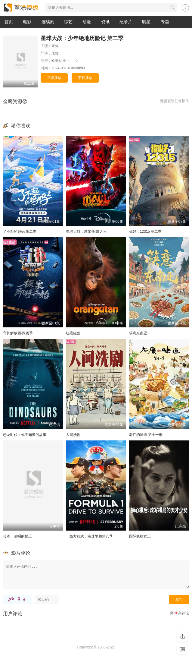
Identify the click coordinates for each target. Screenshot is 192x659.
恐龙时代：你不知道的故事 (24, 435)
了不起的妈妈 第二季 (19, 231)
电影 (27, 21)
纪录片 (125, 21)
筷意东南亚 (138, 333)
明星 (146, 21)
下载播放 (85, 78)
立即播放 (54, 78)
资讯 (105, 21)
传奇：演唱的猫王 (17, 536)
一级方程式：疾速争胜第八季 (89, 536)
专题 (165, 21)
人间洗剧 (73, 435)
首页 (9, 21)
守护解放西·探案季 (18, 333)
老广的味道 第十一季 (146, 435)
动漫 (86, 21)
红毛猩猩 (73, 333)
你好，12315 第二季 (145, 231)
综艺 (68, 21)
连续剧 (48, 21)
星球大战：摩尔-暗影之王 (86, 231)
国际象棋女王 (140, 536)
